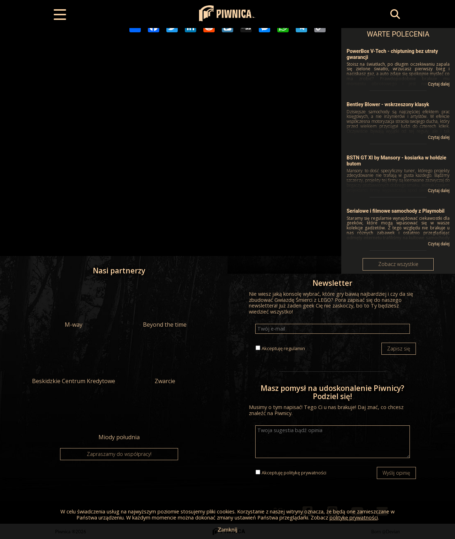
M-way (73, 305)
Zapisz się (398, 348)
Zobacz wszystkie (398, 264)
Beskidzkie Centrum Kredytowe (73, 361)
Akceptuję (283, 348)
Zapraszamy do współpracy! (119, 454)
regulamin (294, 348)
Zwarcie (164, 361)
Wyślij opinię (396, 472)
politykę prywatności (305, 472)
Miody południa (119, 417)
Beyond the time (164, 305)
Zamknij (227, 529)
